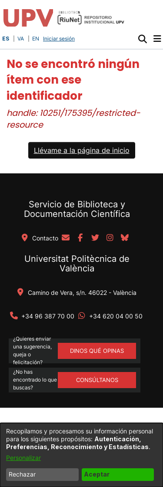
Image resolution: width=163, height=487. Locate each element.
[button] (142, 39)
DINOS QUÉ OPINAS (97, 350)
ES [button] (5, 38)
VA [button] (20, 38)
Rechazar (22, 474)
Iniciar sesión (60, 38)
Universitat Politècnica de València (77, 264)
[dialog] (81, 455)
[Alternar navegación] (157, 38)
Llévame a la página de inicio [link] (82, 150)
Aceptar (97, 474)
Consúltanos (97, 379)
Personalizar (23, 457)
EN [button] (35, 38)
